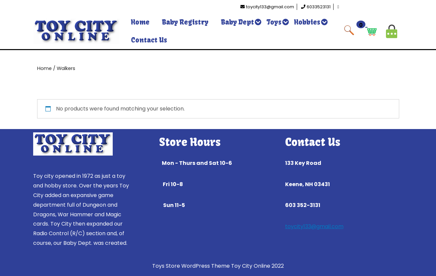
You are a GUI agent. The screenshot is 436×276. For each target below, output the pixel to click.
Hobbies (307, 22)
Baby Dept (237, 22)
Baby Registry (185, 22)
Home (140, 22)
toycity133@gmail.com (314, 226)
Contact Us (149, 40)
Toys (274, 22)
